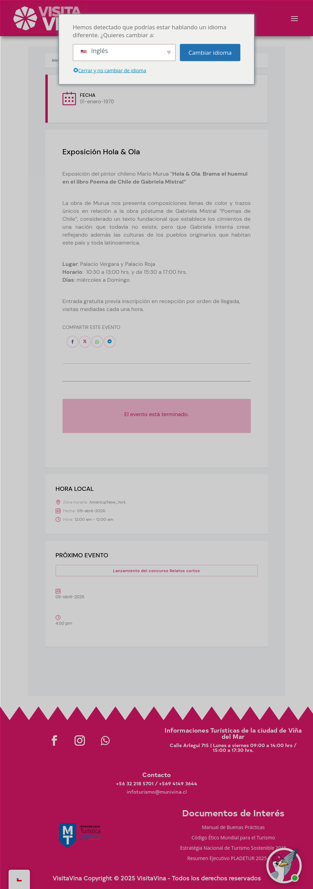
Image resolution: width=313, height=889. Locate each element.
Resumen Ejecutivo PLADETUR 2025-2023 (233, 858)
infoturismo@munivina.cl (157, 791)
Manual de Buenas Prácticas (233, 827)
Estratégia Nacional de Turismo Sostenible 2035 (233, 848)
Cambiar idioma (210, 52)
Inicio (57, 60)
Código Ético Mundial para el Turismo (233, 838)
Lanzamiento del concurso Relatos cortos (156, 570)
